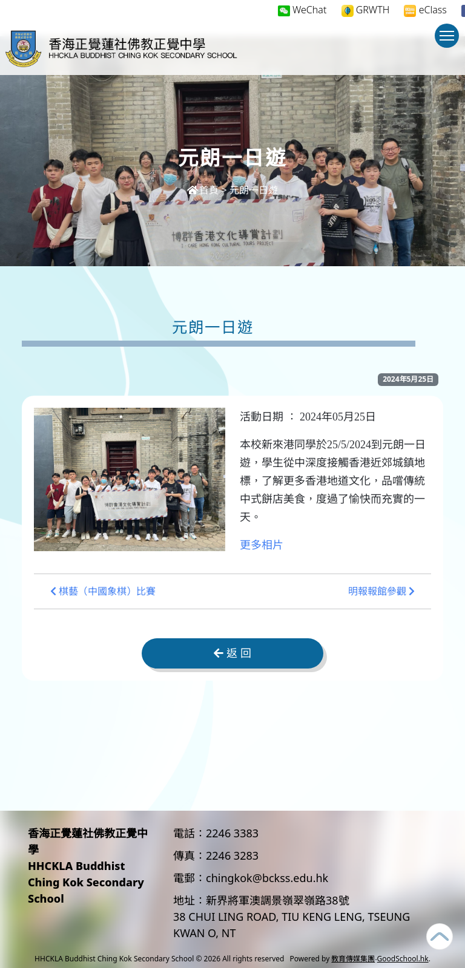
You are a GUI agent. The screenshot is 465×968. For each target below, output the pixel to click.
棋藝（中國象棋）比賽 (103, 591)
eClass (425, 10)
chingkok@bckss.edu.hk (267, 878)
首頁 (203, 190)
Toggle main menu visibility (449, 41)
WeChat (302, 9)
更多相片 (261, 545)
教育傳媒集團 (353, 958)
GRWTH (365, 10)
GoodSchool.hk (403, 958)
